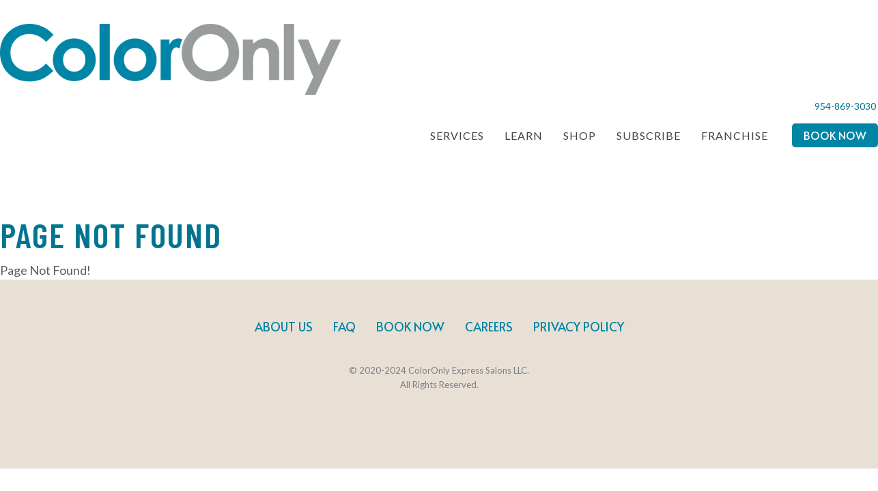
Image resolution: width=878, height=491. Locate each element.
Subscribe (649, 135)
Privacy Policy (578, 326)
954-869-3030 (845, 106)
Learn (524, 135)
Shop (579, 135)
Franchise (734, 135)
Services (457, 135)
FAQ (344, 326)
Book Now (835, 135)
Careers (489, 326)
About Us (284, 326)
